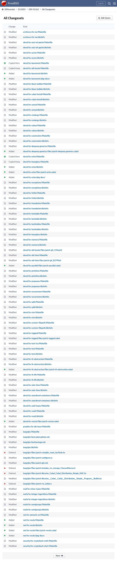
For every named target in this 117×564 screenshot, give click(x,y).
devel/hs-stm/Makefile (33, 312)
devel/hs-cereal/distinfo (33, 109)
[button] (114, 3)
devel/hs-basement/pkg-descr (36, 78)
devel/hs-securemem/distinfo (36, 296)
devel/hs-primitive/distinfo (35, 276)
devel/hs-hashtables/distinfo (35, 229)
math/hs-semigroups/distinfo (36, 509)
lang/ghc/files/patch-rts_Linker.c (37, 483)
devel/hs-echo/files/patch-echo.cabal (39, 172)
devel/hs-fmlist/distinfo (33, 198)
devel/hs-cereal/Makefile (34, 104)
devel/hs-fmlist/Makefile (34, 193)
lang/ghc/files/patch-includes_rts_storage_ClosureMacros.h (49, 468)
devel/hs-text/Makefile (33, 348)
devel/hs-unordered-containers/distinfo (40, 400)
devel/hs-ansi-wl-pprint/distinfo (37, 47)
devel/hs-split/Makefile (33, 302)
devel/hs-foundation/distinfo (35, 208)
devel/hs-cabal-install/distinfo (36, 99)
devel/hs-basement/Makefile (36, 63)
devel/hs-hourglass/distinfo (35, 234)
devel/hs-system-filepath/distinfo (38, 328)
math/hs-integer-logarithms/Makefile (39, 494)
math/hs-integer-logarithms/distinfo (39, 499)
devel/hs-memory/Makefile (35, 239)
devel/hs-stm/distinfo (32, 317)
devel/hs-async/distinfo (33, 58)
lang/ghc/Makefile (31, 431)
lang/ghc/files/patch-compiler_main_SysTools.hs (44, 452)
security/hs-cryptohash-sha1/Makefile (40, 546)
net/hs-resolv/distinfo (32, 525)
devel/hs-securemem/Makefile (36, 291)
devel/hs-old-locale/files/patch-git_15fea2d (42, 250)
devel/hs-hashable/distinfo (35, 218)
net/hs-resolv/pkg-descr (33, 535)
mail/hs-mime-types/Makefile (36, 488)
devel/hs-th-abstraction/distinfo (37, 364)
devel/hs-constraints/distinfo (36, 141)
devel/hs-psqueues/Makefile (35, 281)
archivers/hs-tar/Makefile (34, 32)
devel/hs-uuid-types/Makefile (36, 405)
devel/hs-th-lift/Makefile (34, 374)
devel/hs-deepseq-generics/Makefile (39, 146)
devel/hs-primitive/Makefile (35, 270)
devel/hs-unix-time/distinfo (35, 390)
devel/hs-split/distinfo (33, 307)
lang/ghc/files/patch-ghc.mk (35, 463)
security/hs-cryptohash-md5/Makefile (40, 540)
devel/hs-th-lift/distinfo (33, 379)
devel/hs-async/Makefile (34, 52)
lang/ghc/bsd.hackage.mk (34, 442)
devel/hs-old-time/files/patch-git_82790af (42, 260)
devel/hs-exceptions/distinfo (35, 187)
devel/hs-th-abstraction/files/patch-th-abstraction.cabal (48, 369)
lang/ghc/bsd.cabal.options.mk (36, 437)
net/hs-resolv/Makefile (33, 520)
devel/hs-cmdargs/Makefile (35, 115)
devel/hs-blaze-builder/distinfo (36, 89)
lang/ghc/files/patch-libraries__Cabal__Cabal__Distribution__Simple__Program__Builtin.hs (62, 478)
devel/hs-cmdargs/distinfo (34, 120)
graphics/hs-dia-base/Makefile (36, 426)
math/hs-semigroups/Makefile (36, 504)
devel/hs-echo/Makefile (33, 156)
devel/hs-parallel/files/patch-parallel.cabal (41, 265)
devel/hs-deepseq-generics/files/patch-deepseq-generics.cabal (50, 151)
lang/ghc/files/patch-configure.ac (37, 457)
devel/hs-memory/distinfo (34, 244)
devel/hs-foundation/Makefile (36, 203)
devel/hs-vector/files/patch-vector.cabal (41, 421)
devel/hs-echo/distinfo (33, 167)
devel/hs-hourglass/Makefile (36, 161)
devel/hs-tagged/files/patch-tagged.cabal (41, 338)
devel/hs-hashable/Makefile (35, 213)
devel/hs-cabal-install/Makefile (37, 94)
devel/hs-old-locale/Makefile (36, 68)
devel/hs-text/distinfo (33, 353)
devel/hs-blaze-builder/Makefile (37, 83)
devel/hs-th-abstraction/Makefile (38, 359)
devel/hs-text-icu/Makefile (35, 343)
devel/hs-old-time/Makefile (35, 255)
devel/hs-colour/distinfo (33, 130)
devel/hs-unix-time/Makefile (36, 385)
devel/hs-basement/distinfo (35, 73)
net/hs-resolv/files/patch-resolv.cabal (39, 530)
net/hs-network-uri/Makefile (36, 514)
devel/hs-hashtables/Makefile (36, 224)
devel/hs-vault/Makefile (34, 411)
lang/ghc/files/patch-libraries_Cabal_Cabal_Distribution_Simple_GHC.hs (54, 473)
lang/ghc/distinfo (30, 447)
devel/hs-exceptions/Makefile (36, 182)
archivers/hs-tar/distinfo (34, 37)
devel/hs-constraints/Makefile (36, 135)
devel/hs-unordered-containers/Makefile (41, 395)
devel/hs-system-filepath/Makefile (38, 322)
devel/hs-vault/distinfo (33, 416)
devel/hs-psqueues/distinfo (35, 286)
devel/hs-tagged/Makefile (34, 333)
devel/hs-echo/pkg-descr (34, 177)
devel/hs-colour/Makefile (34, 125)
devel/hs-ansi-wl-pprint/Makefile (37, 42)
